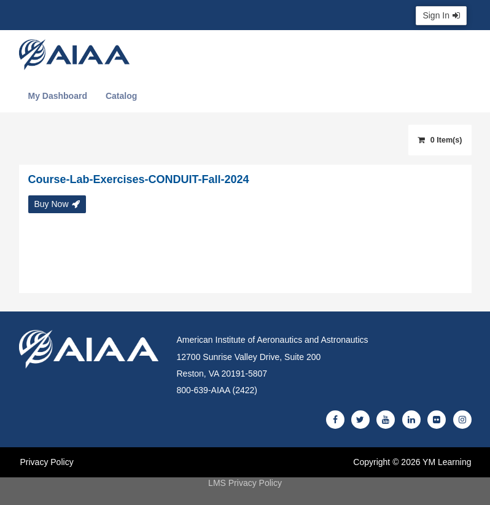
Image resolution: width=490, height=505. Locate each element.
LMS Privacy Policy (245, 483)
